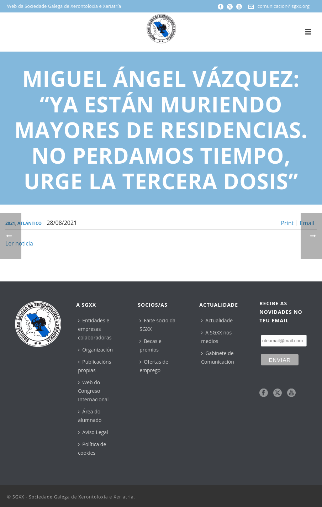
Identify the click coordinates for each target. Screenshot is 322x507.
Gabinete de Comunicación (217, 357)
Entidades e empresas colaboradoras (94, 329)
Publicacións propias (94, 366)
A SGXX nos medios (216, 336)
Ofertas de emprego (153, 366)
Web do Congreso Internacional (93, 391)
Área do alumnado (89, 415)
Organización (95, 349)
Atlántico (29, 223)
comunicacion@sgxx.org (284, 6)
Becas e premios (150, 345)
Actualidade (217, 320)
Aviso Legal (93, 432)
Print (287, 223)
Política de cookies (92, 448)
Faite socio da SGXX (157, 324)
